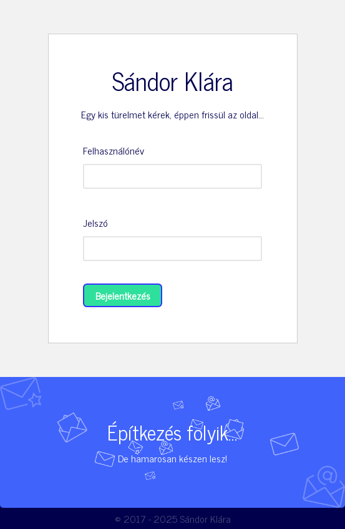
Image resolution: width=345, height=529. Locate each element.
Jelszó (95, 222)
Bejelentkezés (122, 295)
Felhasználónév (113, 150)
